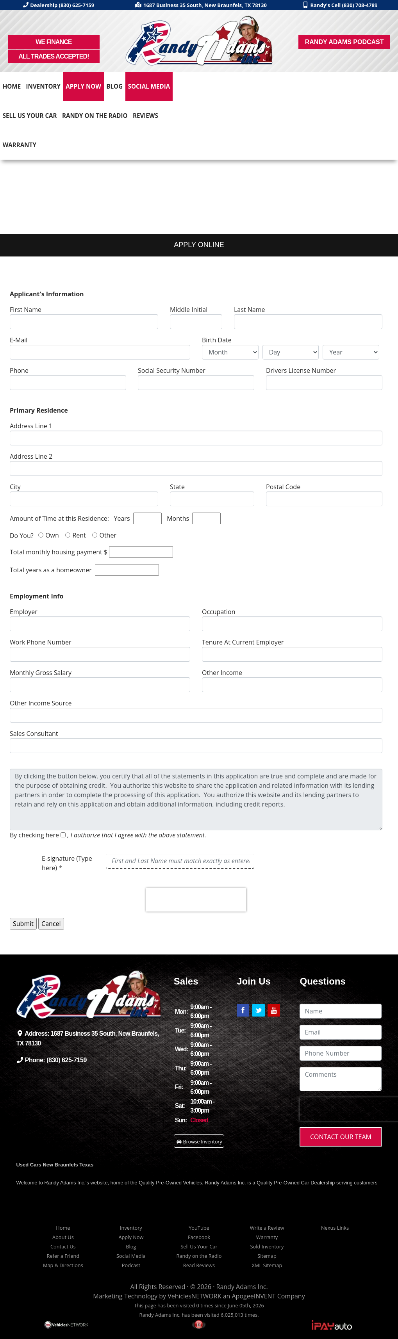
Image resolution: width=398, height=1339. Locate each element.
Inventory (43, 86)
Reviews (145, 115)
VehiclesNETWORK (194, 1296)
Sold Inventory (267, 1246)
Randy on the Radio (95, 115)
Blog (114, 86)
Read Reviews (199, 1265)
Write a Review (267, 1227)
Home (12, 86)
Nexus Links (335, 1227)
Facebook (199, 1237)
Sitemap (267, 1255)
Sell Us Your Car (30, 115)
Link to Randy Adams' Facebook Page (243, 1010)
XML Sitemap (267, 1265)
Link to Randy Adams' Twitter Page (258, 1010)
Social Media (149, 86)
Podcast (131, 1265)
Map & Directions (63, 1265)
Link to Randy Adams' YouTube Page (274, 1010)
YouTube (199, 1227)
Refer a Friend (63, 1255)
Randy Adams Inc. (242, 1286)
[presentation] (196, 900)
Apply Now (83, 86)
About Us (63, 1237)
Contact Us (63, 1246)
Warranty (19, 145)
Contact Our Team (340, 1136)
